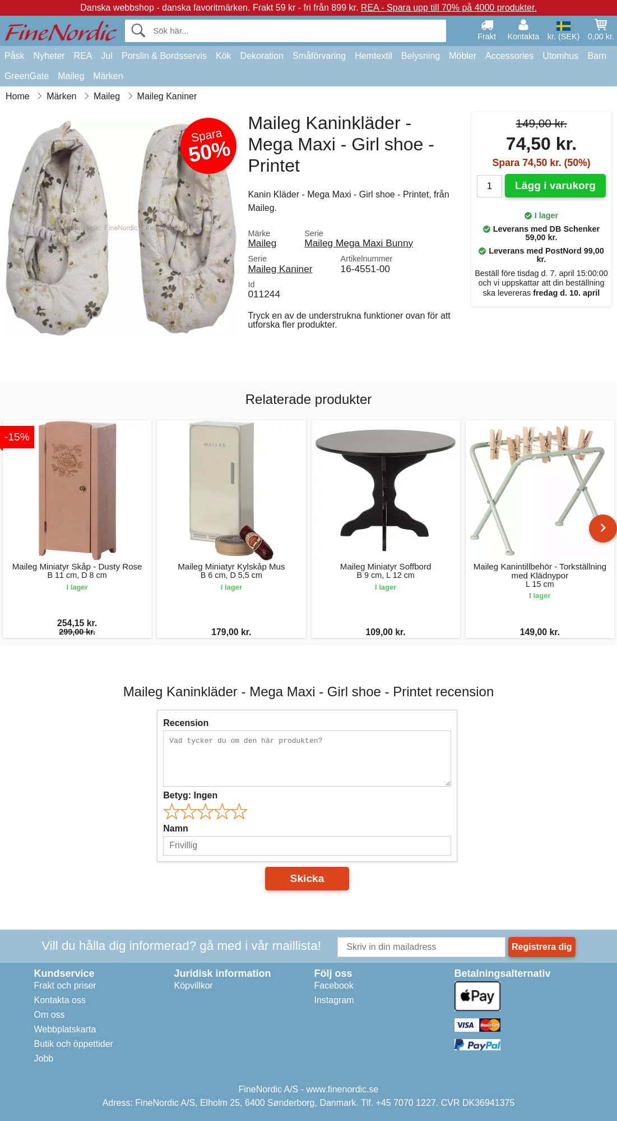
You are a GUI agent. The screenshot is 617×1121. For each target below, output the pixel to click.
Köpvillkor (193, 985)
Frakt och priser (65, 985)
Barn (596, 56)
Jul (107, 56)
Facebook (334, 985)
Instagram (334, 1000)
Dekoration (262, 56)
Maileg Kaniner (280, 268)
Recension (185, 723)
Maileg (71, 76)
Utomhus (560, 56)
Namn (175, 828)
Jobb (44, 1058)
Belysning (420, 56)
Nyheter (49, 56)
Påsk (14, 56)
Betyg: (190, 795)
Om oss (49, 1014)
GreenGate (26, 76)
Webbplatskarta (65, 1029)
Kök (223, 56)
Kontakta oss (60, 1000)
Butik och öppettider (73, 1044)
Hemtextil (373, 56)
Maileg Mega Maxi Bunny (358, 243)
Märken (108, 76)
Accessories (509, 56)
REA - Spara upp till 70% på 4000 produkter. (449, 7)
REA (83, 56)
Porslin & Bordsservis (164, 56)
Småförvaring (319, 56)
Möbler (462, 56)
